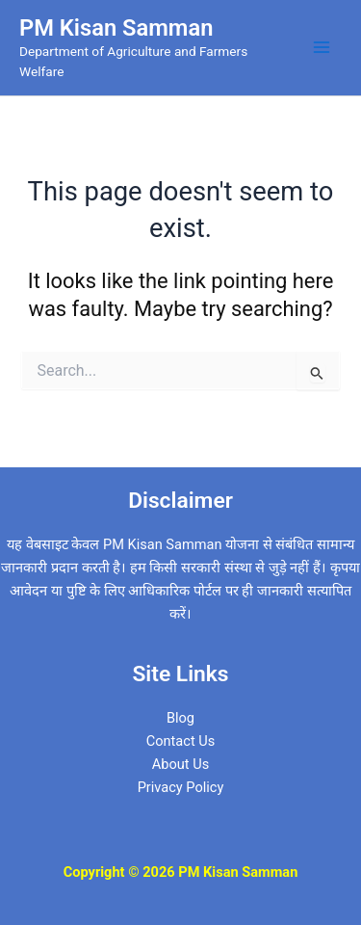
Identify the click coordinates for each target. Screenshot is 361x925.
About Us (180, 764)
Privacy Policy (181, 787)
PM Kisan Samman (116, 27)
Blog (180, 718)
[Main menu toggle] (321, 47)
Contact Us (181, 741)
